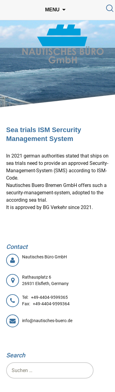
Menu (52, 9)
